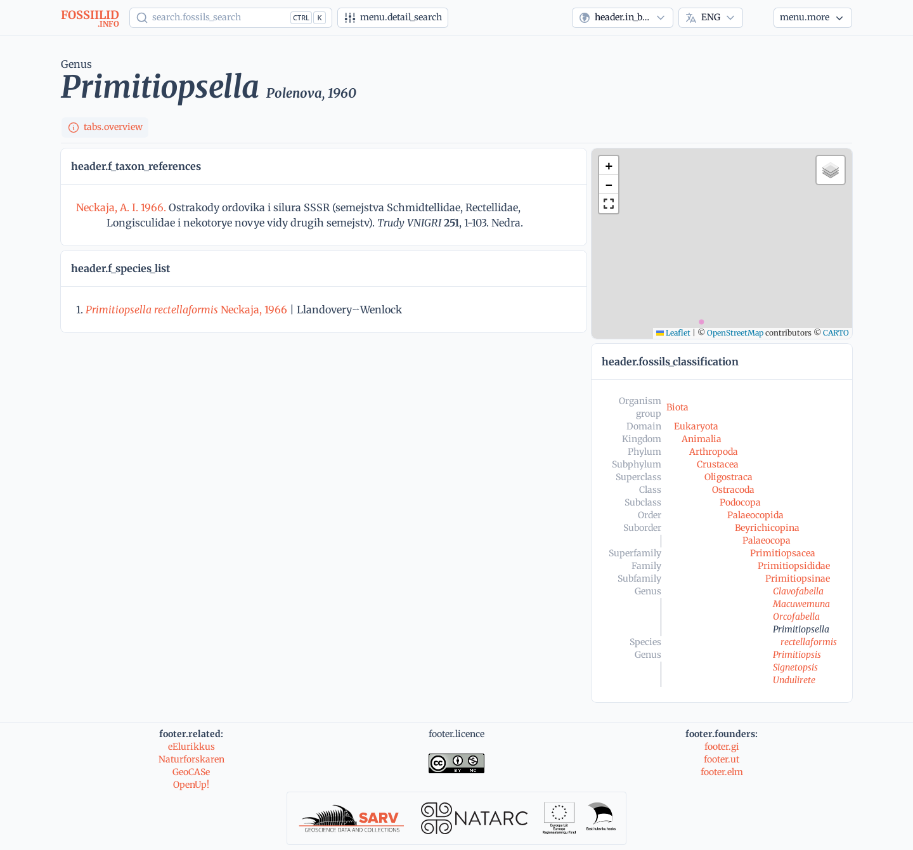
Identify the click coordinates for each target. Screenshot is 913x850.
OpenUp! (191, 784)
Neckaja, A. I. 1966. (122, 207)
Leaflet (673, 332)
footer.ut (721, 759)
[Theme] (758, 18)
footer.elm (722, 772)
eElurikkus (191, 746)
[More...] (813, 18)
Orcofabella (796, 616)
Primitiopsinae (797, 578)
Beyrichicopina (767, 527)
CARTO (836, 332)
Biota (677, 407)
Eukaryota (696, 426)
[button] (608, 165)
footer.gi (721, 746)
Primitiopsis (797, 654)
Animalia (702, 439)
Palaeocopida (755, 515)
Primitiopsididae (794, 566)
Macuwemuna (801, 604)
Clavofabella (798, 591)
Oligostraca (728, 477)
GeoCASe (191, 772)
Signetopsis (795, 667)
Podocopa (740, 502)
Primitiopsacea (782, 553)
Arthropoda (713, 451)
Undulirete (794, 680)
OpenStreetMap (735, 332)
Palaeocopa (766, 540)
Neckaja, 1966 (186, 309)
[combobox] (622, 18)
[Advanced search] (392, 18)
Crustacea (718, 464)
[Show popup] (230, 18)
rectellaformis (808, 642)
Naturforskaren (191, 759)
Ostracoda (733, 489)
